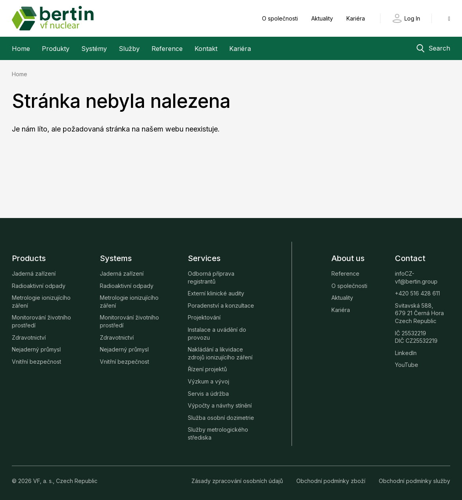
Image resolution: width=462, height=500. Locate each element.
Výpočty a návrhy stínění (220, 405)
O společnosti (280, 18)
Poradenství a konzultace (221, 305)
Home (21, 49)
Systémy (94, 49)
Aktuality (323, 18)
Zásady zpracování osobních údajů (237, 480)
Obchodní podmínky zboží (331, 480)
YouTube (406, 364)
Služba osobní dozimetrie (221, 417)
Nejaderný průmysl (36, 349)
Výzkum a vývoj (208, 381)
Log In (412, 18)
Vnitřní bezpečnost (36, 361)
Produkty (55, 49)
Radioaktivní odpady (38, 285)
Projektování (204, 317)
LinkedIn (406, 353)
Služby (129, 49)
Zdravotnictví (29, 337)
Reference (167, 49)
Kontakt (206, 49)
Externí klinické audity (216, 293)
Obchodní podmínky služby (414, 480)
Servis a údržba (208, 393)
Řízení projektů (207, 369)
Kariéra (355, 18)
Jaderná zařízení (34, 273)
